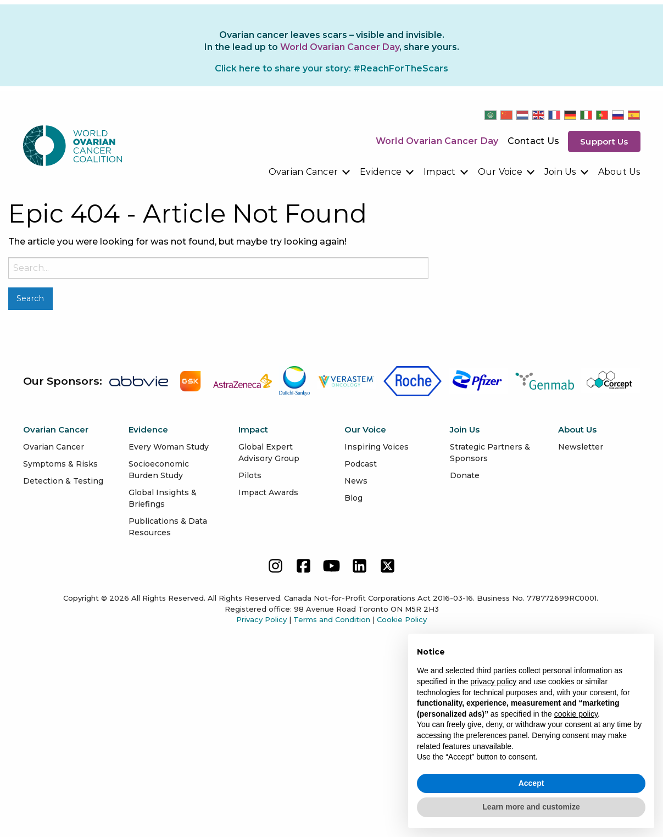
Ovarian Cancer (303, 172)
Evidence (381, 172)
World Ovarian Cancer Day (437, 141)
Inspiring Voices (376, 447)
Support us (604, 141)
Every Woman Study (169, 447)
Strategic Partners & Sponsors (490, 452)
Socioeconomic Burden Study (159, 469)
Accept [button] (531, 783)
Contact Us (534, 141)
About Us (619, 172)
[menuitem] (310, 172)
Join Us (560, 172)
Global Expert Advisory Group (268, 452)
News (355, 481)
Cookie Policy (402, 619)
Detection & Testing (63, 481)
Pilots (249, 475)
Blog (353, 498)
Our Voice (500, 172)
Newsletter (580, 447)
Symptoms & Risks (60, 464)
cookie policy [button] (576, 713)
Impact (440, 172)
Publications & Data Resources (168, 526)
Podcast (360, 464)
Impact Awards (268, 492)
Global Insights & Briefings (163, 498)
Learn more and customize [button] (531, 806)
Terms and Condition (331, 619)
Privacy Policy (261, 619)
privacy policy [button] (493, 681)
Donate (465, 475)
